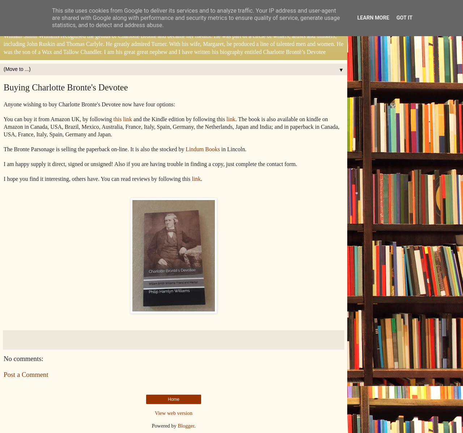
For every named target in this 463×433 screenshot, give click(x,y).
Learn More (373, 18)
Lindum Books (203, 149)
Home (173, 399)
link (230, 119)
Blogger (186, 426)
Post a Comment (26, 374)
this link (123, 119)
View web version (173, 413)
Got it (404, 18)
